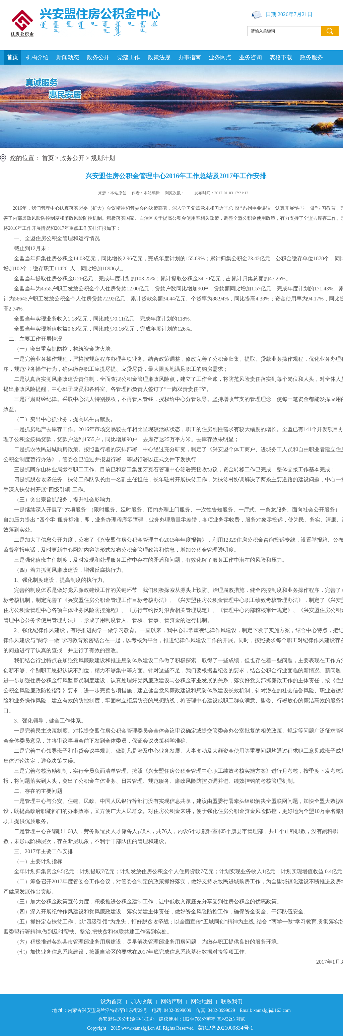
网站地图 (201, 1001)
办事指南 (189, 57)
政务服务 (311, 57)
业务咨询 (250, 57)
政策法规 (159, 57)
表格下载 (281, 57)
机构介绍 (37, 57)
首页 (12, 57)
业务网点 (220, 57)
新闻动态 (67, 57)
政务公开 (98, 57)
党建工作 (128, 57)
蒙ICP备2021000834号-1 (225, 1028)
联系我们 (232, 1001)
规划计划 (103, 158)
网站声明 (171, 1001)
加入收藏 (141, 1001)
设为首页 (111, 1001)
